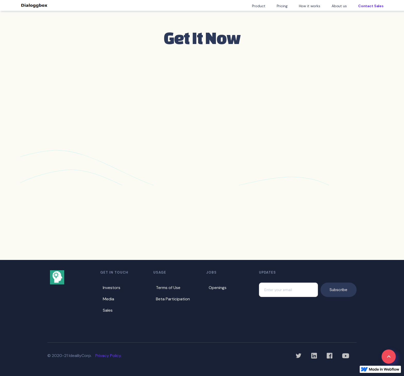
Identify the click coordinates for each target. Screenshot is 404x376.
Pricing (282, 6)
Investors (111, 287)
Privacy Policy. (108, 355)
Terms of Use (168, 287)
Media (108, 299)
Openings (217, 287)
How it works (309, 6)
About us (339, 6)
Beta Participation (173, 299)
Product (258, 6)
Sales (108, 310)
